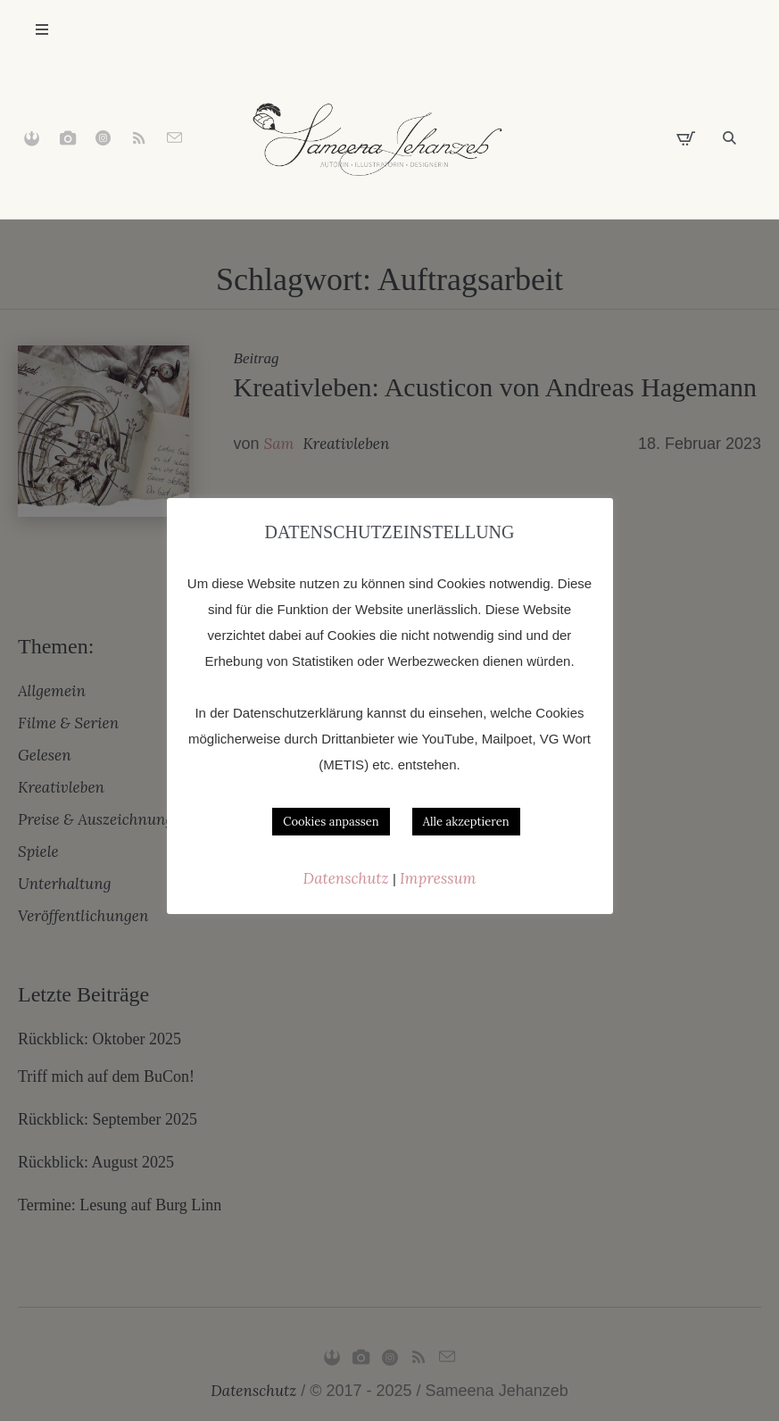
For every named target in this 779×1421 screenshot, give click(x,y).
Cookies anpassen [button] (330, 821)
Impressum (438, 878)
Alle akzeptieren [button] (466, 821)
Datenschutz (348, 878)
